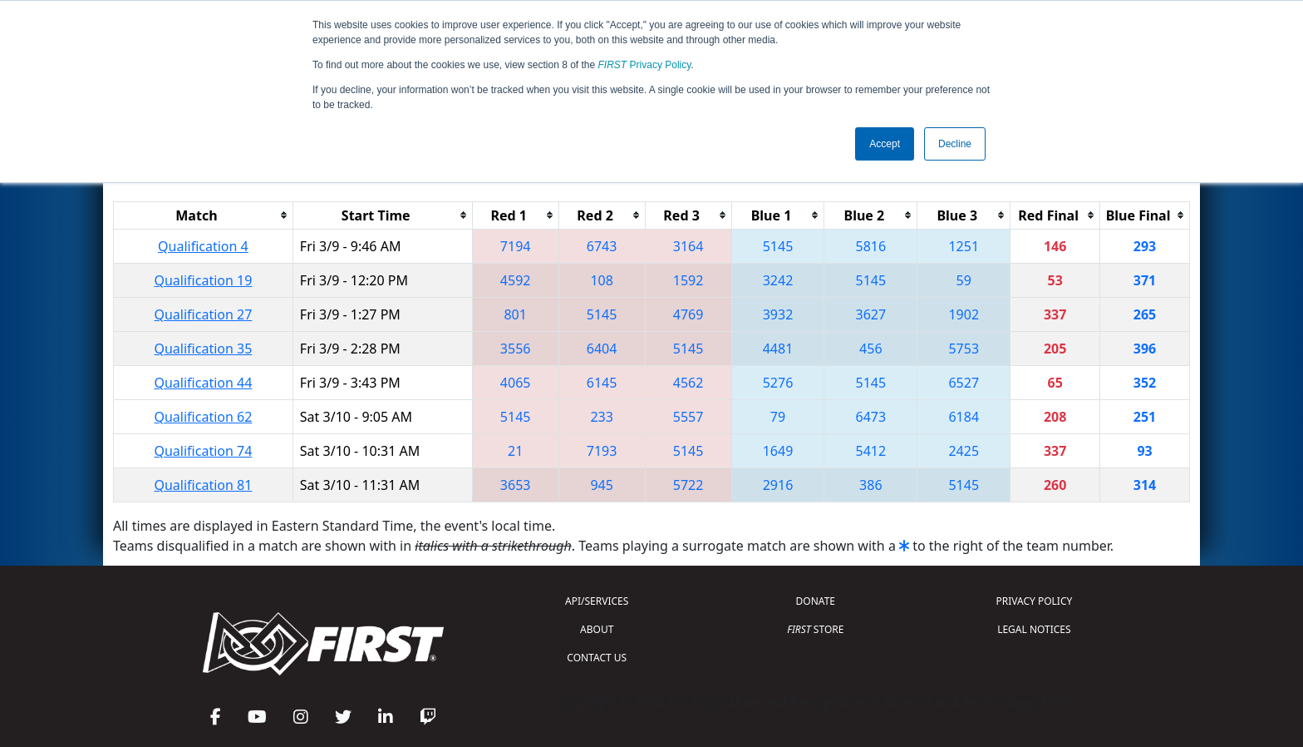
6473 (871, 417)
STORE (815, 629)
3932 (778, 314)
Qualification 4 (203, 246)
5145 (778, 246)
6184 (963, 417)
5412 (871, 451)
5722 (688, 485)
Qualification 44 (203, 383)
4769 (688, 314)
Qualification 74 (203, 451)
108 (601, 280)
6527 (963, 383)
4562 (688, 383)
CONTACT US (597, 658)
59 (963, 280)
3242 (778, 280)
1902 (963, 314)
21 (515, 451)
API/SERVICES (596, 601)
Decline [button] (954, 144)
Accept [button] (884, 144)
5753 (963, 348)
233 (601, 417)
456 (870, 348)
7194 (515, 246)
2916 (778, 485)
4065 (515, 383)
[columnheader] (203, 215)
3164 (688, 246)
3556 (515, 348)
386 (870, 485)
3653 (515, 485)
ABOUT (596, 629)
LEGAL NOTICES (1034, 629)
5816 (871, 246)
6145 (602, 383)
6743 (602, 246)
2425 (963, 451)
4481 (778, 348)
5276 (778, 383)
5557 (688, 417)
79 (777, 417)
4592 (515, 280)
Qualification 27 (203, 314)
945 (601, 485)
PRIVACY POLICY (1034, 601)
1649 (778, 451)
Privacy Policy (644, 65)
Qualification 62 (203, 417)
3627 (871, 314)
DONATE (815, 601)
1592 (688, 280)
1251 (963, 246)
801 (515, 314)
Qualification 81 (203, 485)
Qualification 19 (203, 280)
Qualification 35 (203, 348)
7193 (602, 451)
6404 (602, 348)
